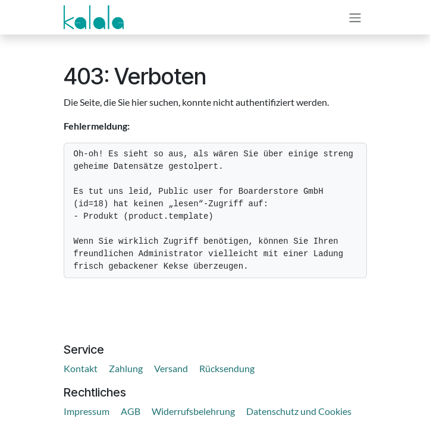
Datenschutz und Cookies (298, 411)
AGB (130, 411)
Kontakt (81, 368)
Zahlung (126, 368)
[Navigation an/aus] (355, 17)
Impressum (86, 411)
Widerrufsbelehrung (193, 411)
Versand (171, 368)
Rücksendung (227, 368)
